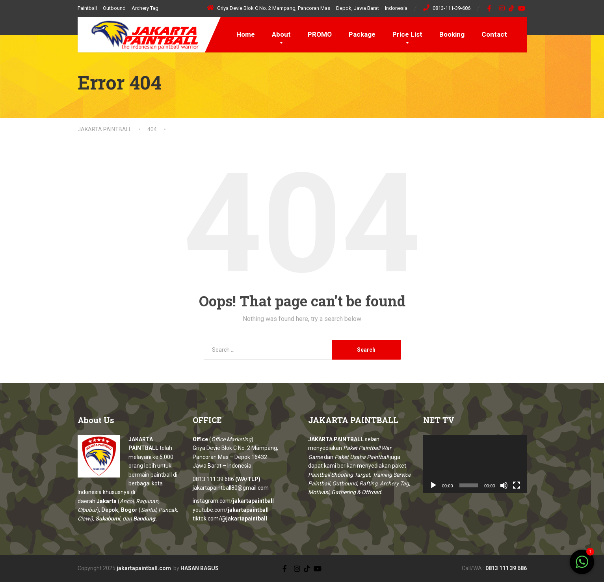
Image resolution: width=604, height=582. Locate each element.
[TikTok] (511, 8)
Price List (407, 34)
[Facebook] (489, 8)
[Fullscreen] (516, 485)
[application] (475, 464)
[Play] (433, 485)
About (281, 34)
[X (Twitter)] (290, 568)
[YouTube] (522, 8)
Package (362, 34)
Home (245, 34)
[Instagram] (502, 8)
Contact (494, 34)
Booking (452, 34)
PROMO (320, 34)
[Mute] (504, 485)
